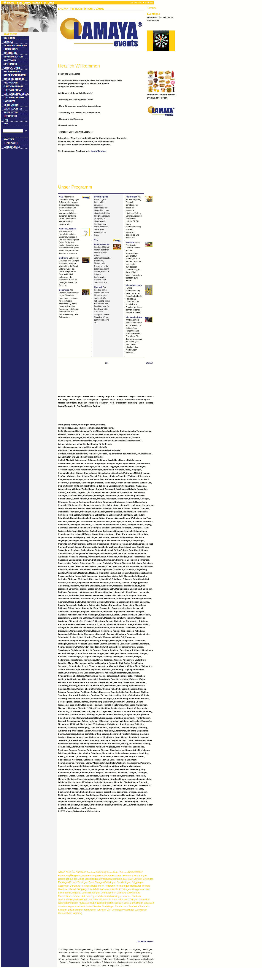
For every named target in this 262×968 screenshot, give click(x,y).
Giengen (99, 882)
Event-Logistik (101, 197)
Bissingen (93, 875)
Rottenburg (116, 903)
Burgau (143, 875)
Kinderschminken (134, 317)
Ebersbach (128, 879)
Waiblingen (128, 909)
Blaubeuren (105, 875)
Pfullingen (83, 903)
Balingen (124, 872)
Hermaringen (122, 885)
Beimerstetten (135, 872)
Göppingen (63, 886)
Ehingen (138, 878)
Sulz (70, 909)
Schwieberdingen (66, 906)
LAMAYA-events (99, 151)
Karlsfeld (94, 889)
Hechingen (86, 886)
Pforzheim (73, 903)
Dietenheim (116, 878)
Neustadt (117, 899)
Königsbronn (138, 889)
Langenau (75, 892)
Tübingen (101, 909)
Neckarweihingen (67, 899)
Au (73, 871)
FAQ (96, 240)
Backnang (101, 872)
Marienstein (80, 896)
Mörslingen (116, 896)
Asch (68, 872)
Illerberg (146, 885)
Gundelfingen (124, 882)
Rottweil (125, 903)
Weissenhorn (65, 913)
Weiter (150, 363)
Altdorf (61, 872)
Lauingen (95, 892)
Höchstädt (135, 885)
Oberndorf (144, 899)
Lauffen (86, 892)
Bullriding (63, 258)
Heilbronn (110, 885)
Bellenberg (64, 875)
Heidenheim (97, 885)
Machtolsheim (65, 896)
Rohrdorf (106, 902)
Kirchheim (116, 889)
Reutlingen (94, 902)
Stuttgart (62, 909)
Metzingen (92, 896)
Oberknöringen (130, 899)
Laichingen (64, 892)
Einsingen (148, 878)
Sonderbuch (121, 906)
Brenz (135, 875)
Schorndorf (149, 903)
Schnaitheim (136, 902)
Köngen (127, 889)
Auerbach (81, 872)
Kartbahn (130, 242)
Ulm (109, 909)
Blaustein (117, 875)
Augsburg (91, 872)
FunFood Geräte (101, 244)
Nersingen (82, 899)
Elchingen (63, 882)
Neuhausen (105, 899)
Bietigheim (82, 875)
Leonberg (121, 892)
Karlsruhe (104, 889)
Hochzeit (98, 287)
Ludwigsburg (133, 892)
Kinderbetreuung (134, 285)
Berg (73, 875)
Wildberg (77, 913)
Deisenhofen (102, 878)
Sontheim (133, 906)
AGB (61, 197)
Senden (97, 906)
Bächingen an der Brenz (71, 878)
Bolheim (127, 875)
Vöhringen (117, 909)
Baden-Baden (113, 872)
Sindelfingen (108, 906)
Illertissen (63, 889)
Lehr (103, 892)
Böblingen (89, 879)
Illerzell (72, 889)
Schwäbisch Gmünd (83, 906)
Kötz (148, 889)
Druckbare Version (145, 941)
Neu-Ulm (93, 899)
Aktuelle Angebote (67, 229)
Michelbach (104, 896)
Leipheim (111, 892)
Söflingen (78, 909)
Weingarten (141, 909)
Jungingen (83, 889)
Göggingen (138, 882)
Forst (91, 882)
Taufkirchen (90, 909)
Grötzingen (110, 882)
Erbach (73, 882)
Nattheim (136, 896)
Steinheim (144, 906)
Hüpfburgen (131, 197)
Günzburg (75, 885)
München (127, 896)
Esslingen (82, 882)
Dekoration (64, 290)
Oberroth (63, 902)
